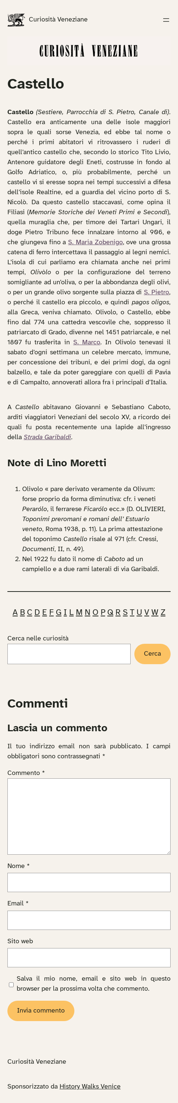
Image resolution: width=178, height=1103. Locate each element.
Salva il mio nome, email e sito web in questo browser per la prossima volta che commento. (94, 984)
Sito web (20, 941)
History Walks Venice (90, 1086)
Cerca (152, 654)
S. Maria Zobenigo (95, 242)
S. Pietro (156, 292)
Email (18, 903)
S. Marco (86, 342)
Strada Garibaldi (47, 437)
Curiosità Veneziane (58, 19)
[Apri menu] (166, 20)
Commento (26, 773)
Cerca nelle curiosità (37, 638)
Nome (18, 866)
